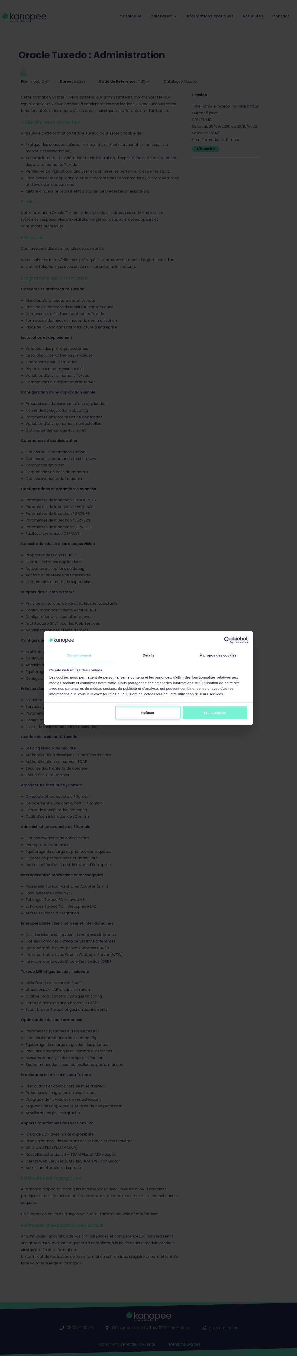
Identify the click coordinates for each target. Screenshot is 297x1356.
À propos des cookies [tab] (218, 655)
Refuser (147, 713)
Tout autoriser (215, 713)
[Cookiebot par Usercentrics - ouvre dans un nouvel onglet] (227, 639)
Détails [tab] (148, 655)
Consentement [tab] (79, 655)
